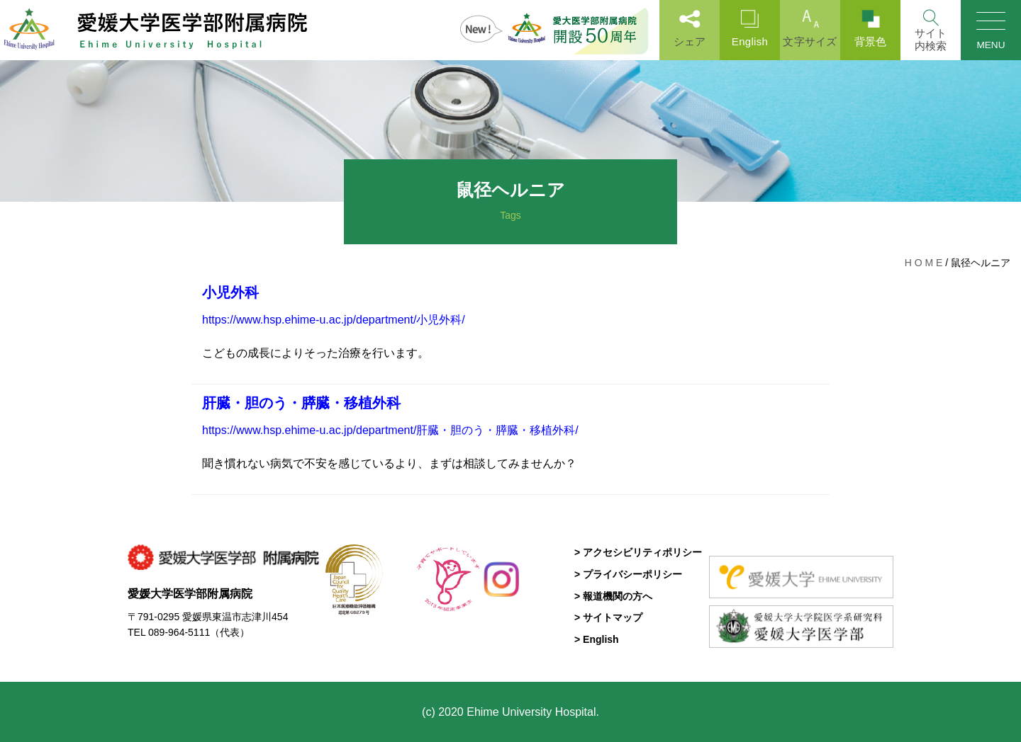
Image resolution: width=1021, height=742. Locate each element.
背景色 (870, 28)
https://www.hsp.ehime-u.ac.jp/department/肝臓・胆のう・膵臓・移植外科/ (390, 430)
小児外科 (230, 292)
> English (596, 639)
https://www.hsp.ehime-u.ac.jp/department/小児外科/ (333, 320)
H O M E (924, 262)
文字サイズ (810, 28)
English (750, 28)
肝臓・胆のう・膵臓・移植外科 (301, 403)
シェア (689, 28)
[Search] (930, 30)
